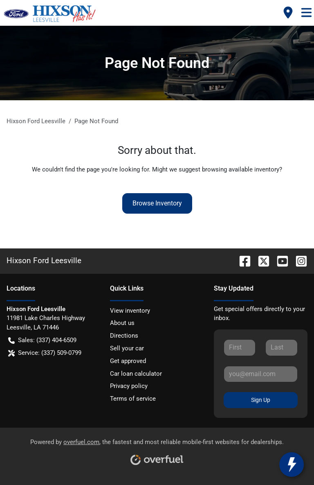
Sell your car (127, 348)
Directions (124, 335)
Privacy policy (129, 386)
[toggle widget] (294, 464)
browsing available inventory (240, 169)
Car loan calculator (136, 373)
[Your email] (261, 374)
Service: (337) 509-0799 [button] (44, 353)
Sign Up (260, 400)
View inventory (130, 310)
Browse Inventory (157, 203)
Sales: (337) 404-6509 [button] (42, 340)
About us (122, 323)
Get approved (128, 361)
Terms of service (133, 398)
